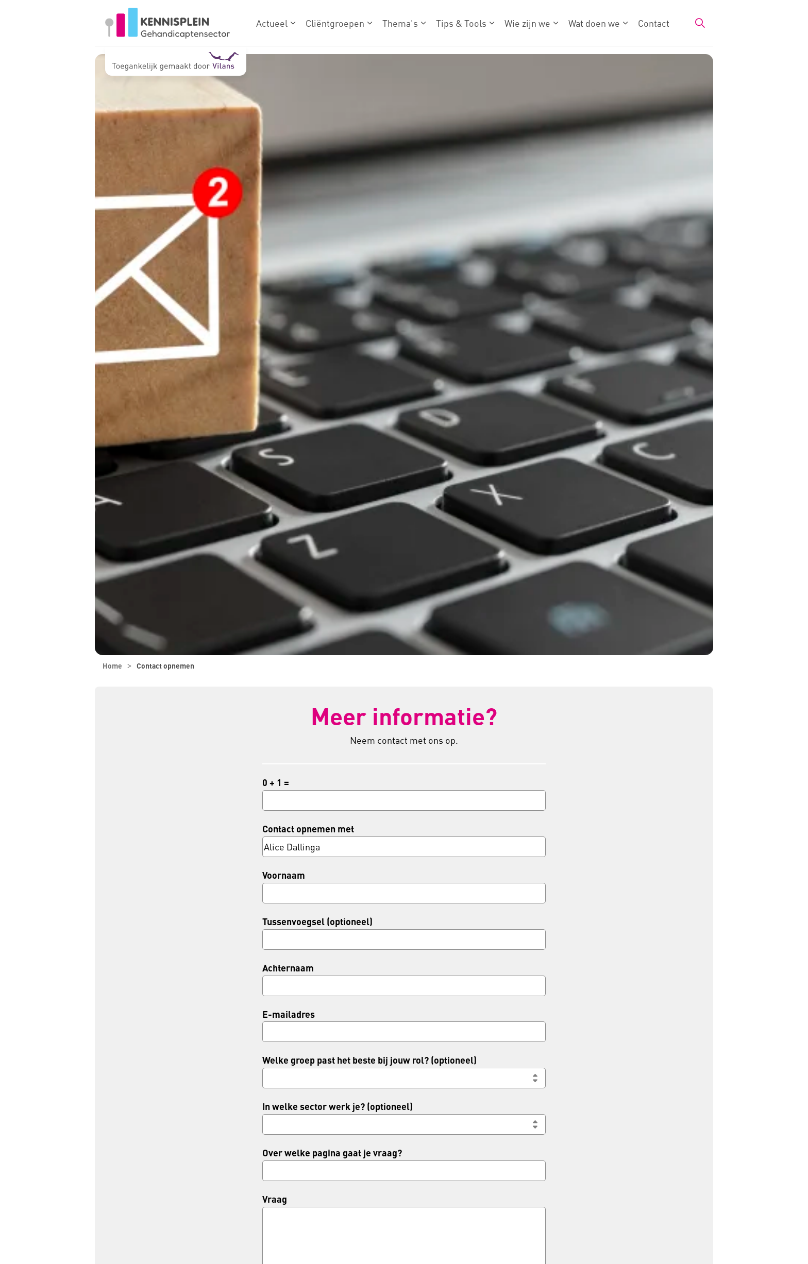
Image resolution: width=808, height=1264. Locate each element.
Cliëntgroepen (335, 23)
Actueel (272, 23)
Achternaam (288, 967)
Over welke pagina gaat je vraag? (332, 1152)
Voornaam (283, 875)
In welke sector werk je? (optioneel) (337, 1106)
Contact (653, 23)
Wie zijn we (527, 23)
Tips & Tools (461, 23)
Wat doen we (594, 23)
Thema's (400, 23)
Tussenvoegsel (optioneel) (317, 921)
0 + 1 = (275, 782)
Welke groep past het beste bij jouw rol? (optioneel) (369, 1060)
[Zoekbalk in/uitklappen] (699, 23)
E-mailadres (288, 1014)
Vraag (274, 1199)
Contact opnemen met (308, 828)
